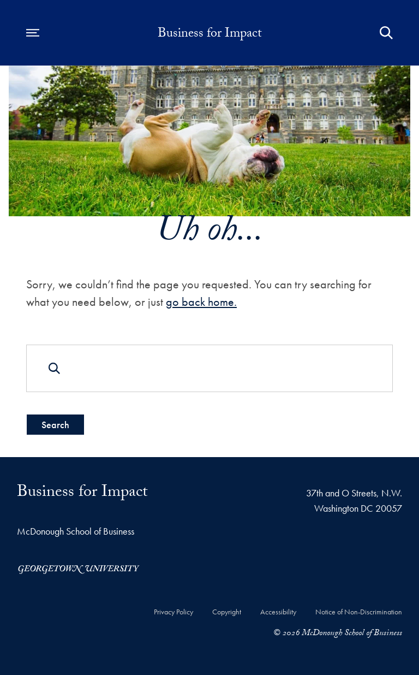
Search (55, 424)
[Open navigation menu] (32, 33)
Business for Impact (210, 35)
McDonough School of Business (75, 531)
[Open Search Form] (386, 33)
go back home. (201, 302)
